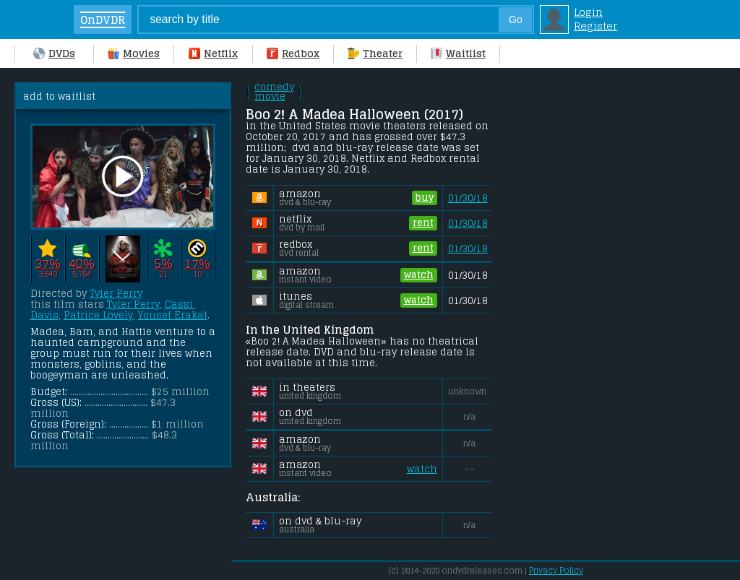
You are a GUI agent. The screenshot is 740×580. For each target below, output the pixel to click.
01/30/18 (468, 198)
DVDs (54, 53)
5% (163, 263)
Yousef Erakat (172, 315)
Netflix (213, 53)
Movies (134, 53)
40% (81, 263)
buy (425, 198)
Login (588, 12)
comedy (274, 91)
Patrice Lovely (98, 315)
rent (423, 223)
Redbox (293, 53)
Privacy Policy (556, 570)
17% (197, 263)
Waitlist (458, 53)
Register (595, 26)
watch (419, 275)
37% (47, 263)
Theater (375, 53)
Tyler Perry (116, 293)
